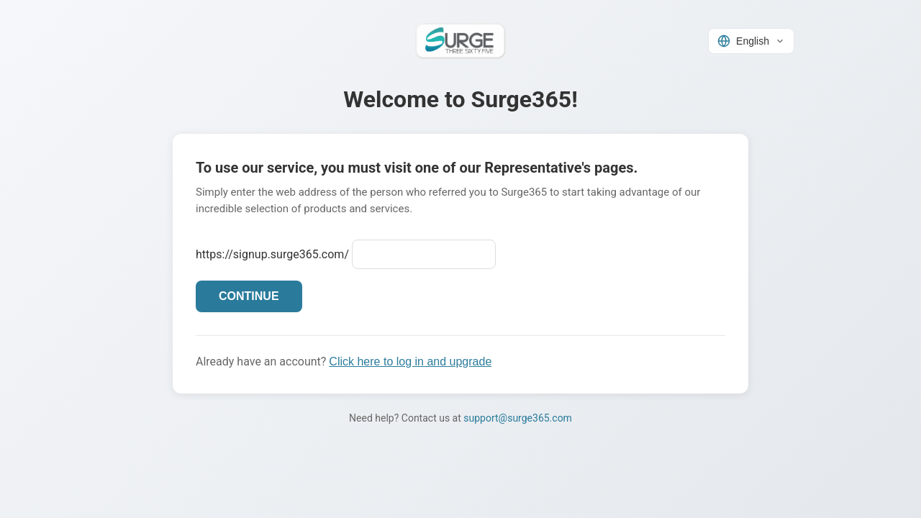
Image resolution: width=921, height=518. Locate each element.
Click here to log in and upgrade (410, 361)
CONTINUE (249, 296)
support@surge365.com (517, 418)
